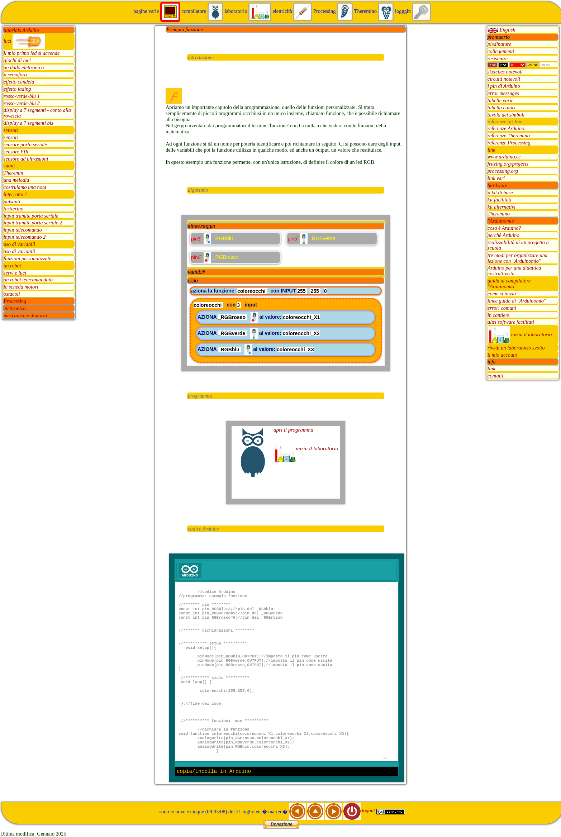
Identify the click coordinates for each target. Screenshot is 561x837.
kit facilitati (500, 200)
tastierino (13, 208)
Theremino (499, 214)
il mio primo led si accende (32, 53)
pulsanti (12, 201)
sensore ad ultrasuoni (26, 159)
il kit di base (500, 192)
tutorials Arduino (21, 30)
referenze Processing (509, 143)
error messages (503, 93)
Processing (15, 301)
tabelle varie (500, 100)
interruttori (15, 194)
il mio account (502, 355)
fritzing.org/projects (508, 164)
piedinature (499, 44)
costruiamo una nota (25, 187)
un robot (12, 265)
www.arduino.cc (504, 157)
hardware (497, 185)
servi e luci (15, 273)
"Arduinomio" (502, 221)
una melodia (16, 180)
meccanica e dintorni (25, 315)
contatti (495, 376)
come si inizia (502, 293)
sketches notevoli (505, 72)
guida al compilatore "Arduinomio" (509, 284)
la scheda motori (21, 287)
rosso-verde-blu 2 (22, 103)
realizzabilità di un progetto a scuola (518, 245)
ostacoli (12, 294)
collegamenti (501, 51)
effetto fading (17, 89)
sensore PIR (16, 151)
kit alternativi (501, 207)
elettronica (15, 308)
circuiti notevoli (504, 79)
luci (24, 41)
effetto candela (19, 82)
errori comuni (502, 308)
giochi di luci (17, 60)
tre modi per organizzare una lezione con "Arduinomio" (517, 258)
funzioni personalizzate (27, 258)
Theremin (13, 173)
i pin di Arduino (504, 86)
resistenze (498, 58)
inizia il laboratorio (520, 334)
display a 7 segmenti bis (28, 123)
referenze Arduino (506, 128)
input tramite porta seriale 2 (33, 223)
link (491, 150)
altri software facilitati (511, 322)
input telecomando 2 (25, 237)
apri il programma (293, 430)
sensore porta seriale (25, 144)
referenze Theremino (509, 135)
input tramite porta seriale (31, 216)
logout (359, 810)
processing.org (503, 171)
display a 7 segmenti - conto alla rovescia (37, 113)
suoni (9, 166)
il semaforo (15, 75)
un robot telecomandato (28, 280)
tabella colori (501, 107)
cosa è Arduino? (504, 228)
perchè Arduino (503, 235)
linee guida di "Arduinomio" (517, 301)
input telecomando (23, 230)
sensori (11, 130)
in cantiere (498, 315)
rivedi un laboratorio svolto (516, 348)
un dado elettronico (24, 68)
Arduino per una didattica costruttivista (514, 271)
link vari (496, 178)
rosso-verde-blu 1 (22, 96)
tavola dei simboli (506, 115)
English (501, 30)
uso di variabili (19, 244)
